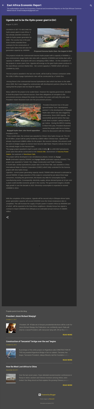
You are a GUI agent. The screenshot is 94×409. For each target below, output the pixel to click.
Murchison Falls (29, 154)
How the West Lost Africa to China (21, 366)
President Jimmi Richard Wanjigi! (21, 316)
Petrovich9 (51, 399)
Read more (67, 335)
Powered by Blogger (47, 395)
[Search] (91, 6)
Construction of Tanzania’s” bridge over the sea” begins (31, 341)
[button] (71, 20)
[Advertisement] (85, 47)
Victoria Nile (41, 152)
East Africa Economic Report (24, 5)
